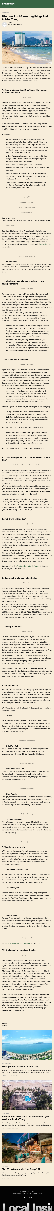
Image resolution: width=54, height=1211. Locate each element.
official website (43, 244)
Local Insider (8, 4)
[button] (50, 3)
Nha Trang (5, 13)
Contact (35, 1193)
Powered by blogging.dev (27, 1191)
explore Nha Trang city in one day (18, 943)
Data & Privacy (27, 1193)
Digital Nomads (17, 1193)
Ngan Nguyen (5, 1075)
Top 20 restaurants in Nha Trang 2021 (27, 1148)
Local (3, 1178)
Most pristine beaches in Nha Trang (27, 1045)
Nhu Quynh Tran (6, 1128)
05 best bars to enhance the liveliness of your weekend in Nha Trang (27, 1095)
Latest (40, 1193)
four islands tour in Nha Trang (27, 566)
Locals (4, 24)
